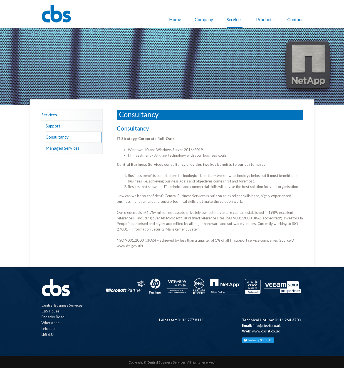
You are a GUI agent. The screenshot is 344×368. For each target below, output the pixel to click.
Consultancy (57, 136)
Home (175, 19)
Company (204, 19)
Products (265, 19)
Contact (295, 19)
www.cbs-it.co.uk (266, 331)
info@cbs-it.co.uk (267, 325)
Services (234, 19)
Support (53, 125)
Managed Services (63, 148)
